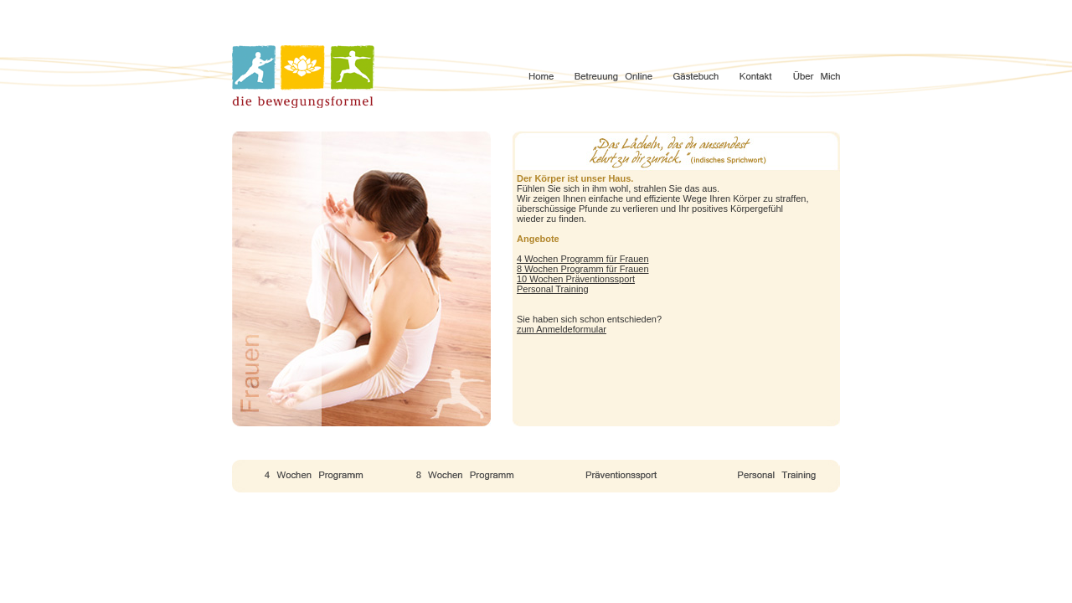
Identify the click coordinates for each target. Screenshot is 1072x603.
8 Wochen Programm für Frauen (583, 269)
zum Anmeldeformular (561, 329)
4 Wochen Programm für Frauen (583, 259)
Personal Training (553, 289)
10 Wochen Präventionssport (576, 279)
